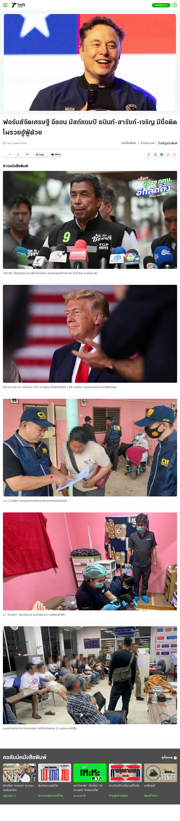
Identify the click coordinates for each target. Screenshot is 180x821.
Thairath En (161, 5)
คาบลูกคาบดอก (118, 796)
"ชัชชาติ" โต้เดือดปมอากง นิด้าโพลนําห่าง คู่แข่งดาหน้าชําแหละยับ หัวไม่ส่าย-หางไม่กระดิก (50, 273)
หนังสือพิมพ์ (128, 143)
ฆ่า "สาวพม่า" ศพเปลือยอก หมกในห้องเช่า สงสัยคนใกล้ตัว (34, 615)
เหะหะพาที (79, 796)
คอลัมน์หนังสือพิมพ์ (26, 758)
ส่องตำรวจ (150, 796)
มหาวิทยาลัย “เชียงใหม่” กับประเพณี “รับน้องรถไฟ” (88, 788)
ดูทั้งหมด (169, 758)
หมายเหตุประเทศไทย (50, 796)
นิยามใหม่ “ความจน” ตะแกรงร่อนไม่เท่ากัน (18, 788)
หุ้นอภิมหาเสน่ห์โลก (48, 786)
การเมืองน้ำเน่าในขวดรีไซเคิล (124, 786)
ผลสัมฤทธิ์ (149, 786)
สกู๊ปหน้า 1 (9, 796)
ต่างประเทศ (147, 143)
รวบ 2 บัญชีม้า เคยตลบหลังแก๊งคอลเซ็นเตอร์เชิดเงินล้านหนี (35, 501)
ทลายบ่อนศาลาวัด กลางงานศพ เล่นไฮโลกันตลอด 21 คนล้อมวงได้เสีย (40, 729)
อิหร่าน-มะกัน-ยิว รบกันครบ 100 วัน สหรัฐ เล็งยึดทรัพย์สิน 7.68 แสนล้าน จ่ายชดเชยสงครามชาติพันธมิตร (60, 387)
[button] (148, 154)
